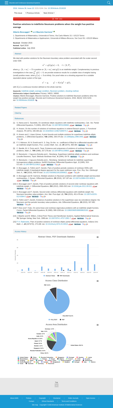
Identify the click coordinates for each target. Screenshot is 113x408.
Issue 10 (30, 8)
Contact (31, 401)
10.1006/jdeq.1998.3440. (76, 137)
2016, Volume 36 (19, 8)
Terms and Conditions (69, 401)
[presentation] (56, 65)
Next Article (49, 13)
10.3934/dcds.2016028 (57, 8)
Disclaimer (56, 398)
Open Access (90, 398)
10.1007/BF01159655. (63, 151)
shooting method (72, 91)
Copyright (42, 398)
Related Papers (21, 108)
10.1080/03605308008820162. (79, 210)
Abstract (18, 54)
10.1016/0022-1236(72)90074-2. (58, 131)
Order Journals (73, 398)
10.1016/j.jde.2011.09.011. (84, 186)
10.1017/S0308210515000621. (58, 172)
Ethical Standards (48, 401)
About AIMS (14, 398)
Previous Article (32, 13)
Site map (35, 405)
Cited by (18, 113)
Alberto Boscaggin (21, 32)
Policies (28, 398)
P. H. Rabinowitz (23, 222)
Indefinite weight (27, 91)
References (19, 118)
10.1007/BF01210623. (34, 164)
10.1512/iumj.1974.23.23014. (59, 224)
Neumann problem (57, 91)
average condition (42, 91)
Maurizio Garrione (44, 32)
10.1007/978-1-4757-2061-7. (62, 218)
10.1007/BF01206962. (63, 125)
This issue (18, 13)
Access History (20, 231)
